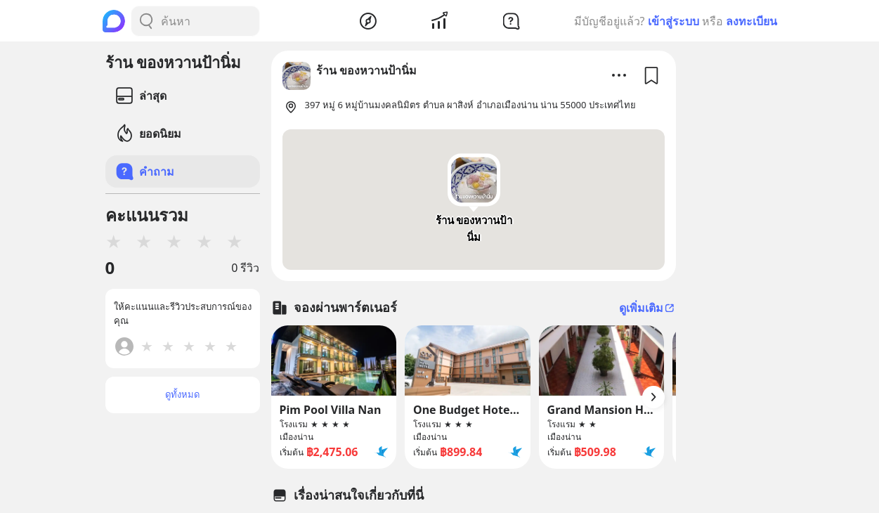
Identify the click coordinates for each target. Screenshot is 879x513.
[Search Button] (146, 21)
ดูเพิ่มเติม (647, 308)
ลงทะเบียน (751, 21)
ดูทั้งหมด (182, 394)
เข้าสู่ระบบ (673, 21)
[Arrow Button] (653, 397)
